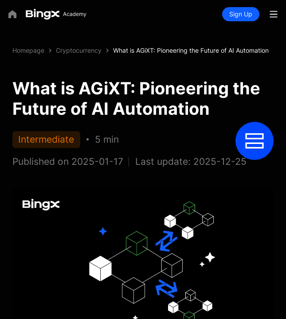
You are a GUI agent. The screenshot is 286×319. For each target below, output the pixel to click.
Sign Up (240, 14)
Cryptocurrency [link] (79, 50)
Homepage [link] (28, 50)
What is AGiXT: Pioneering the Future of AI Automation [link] (191, 50)
